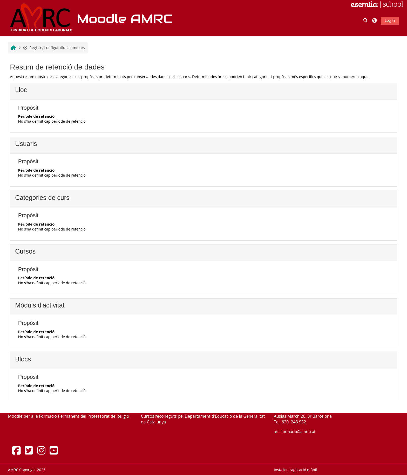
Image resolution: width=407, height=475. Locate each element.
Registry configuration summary (54, 47)
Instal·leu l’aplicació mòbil (295, 469)
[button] (365, 20)
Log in (390, 20)
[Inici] (40, 17)
